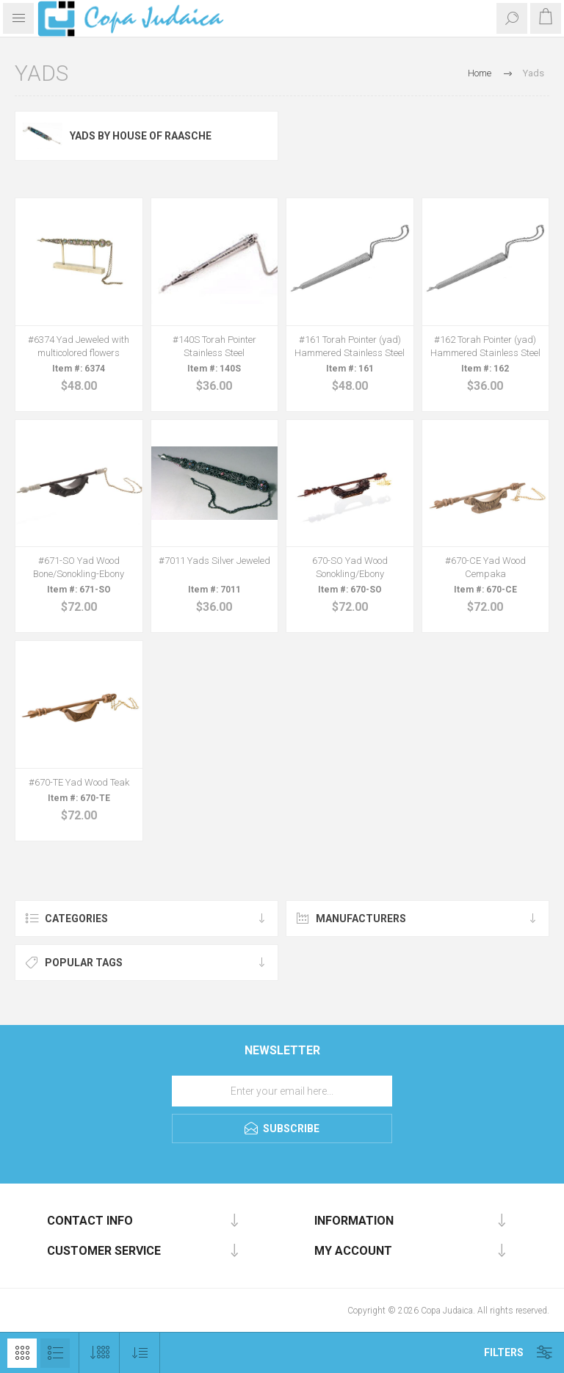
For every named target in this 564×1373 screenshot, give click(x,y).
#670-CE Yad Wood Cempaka (485, 567)
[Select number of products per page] (99, 1353)
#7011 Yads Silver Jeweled (214, 560)
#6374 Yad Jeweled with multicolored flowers (78, 346)
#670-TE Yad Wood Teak (79, 782)
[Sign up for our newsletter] (282, 1091)
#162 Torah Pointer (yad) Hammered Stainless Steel (485, 346)
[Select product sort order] (140, 1353)
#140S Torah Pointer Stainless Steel (214, 346)
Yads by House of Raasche (141, 136)
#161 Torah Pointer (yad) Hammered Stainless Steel (349, 346)
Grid (22, 1353)
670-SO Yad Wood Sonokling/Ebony (350, 567)
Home (479, 73)
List (55, 1353)
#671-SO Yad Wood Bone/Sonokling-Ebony (78, 567)
